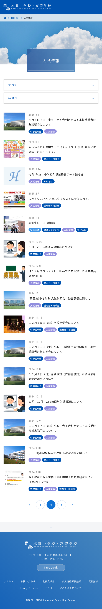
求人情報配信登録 (71, 581)
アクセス (9, 581)
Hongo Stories (29, 588)
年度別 (13, 98)
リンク (49, 588)
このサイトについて (71, 588)
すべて (13, 85)
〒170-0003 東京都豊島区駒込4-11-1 (51, 555)
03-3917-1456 (54, 559)
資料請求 (93, 581)
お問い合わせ (28, 581)
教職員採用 (48, 581)
